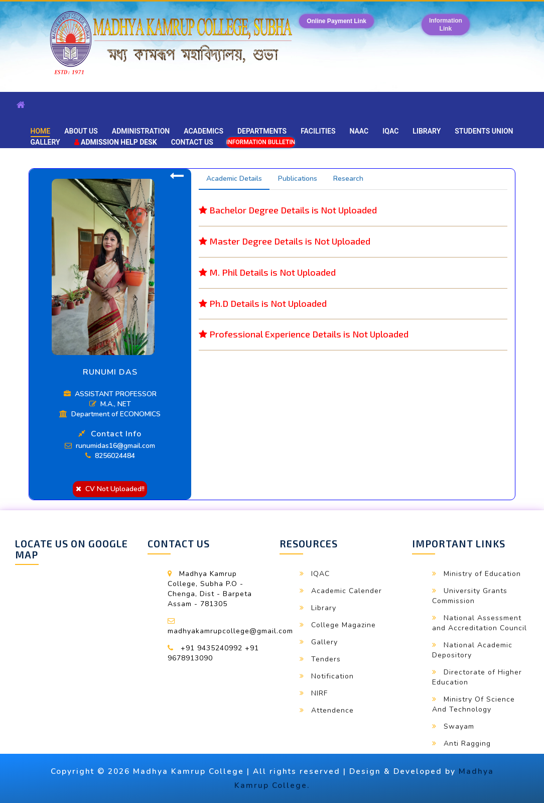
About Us (81, 131)
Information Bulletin (261, 142)
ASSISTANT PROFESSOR (110, 394)
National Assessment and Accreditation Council (479, 623)
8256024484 (110, 456)
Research (348, 178)
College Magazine (343, 625)
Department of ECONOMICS (110, 414)
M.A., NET (110, 404)
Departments (262, 131)
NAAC (359, 131)
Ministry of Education (482, 574)
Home (41, 131)
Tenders (326, 659)
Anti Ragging (467, 743)
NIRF (319, 693)
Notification (332, 676)
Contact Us (192, 142)
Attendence (332, 710)
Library (427, 131)
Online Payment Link (336, 21)
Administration (141, 131)
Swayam (459, 726)
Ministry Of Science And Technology (473, 704)
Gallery (45, 142)
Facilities (318, 131)
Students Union (484, 131)
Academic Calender (346, 591)
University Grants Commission (469, 596)
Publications (297, 178)
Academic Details (234, 178)
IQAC (390, 131)
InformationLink (445, 24)
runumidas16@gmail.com (110, 445)
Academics (203, 131)
